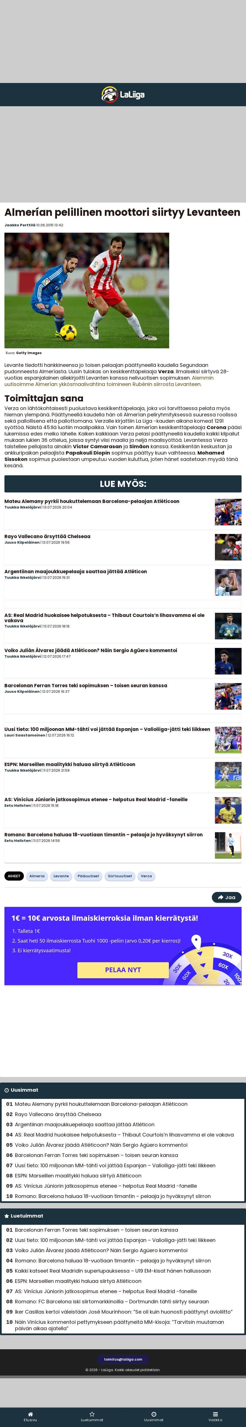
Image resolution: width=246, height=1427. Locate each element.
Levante (61, 876)
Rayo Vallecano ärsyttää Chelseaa (47, 536)
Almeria (37, 876)
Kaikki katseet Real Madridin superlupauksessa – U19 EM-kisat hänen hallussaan (113, 1270)
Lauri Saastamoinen (24, 735)
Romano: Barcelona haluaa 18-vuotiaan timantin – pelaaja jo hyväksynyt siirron (103, 834)
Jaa (226, 897)
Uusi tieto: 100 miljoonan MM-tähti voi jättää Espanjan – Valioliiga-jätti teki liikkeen (107, 729)
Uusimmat (24, 1090)
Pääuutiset (88, 876)
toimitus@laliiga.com (123, 1359)
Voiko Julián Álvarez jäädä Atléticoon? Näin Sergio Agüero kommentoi (90, 650)
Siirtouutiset (120, 876)
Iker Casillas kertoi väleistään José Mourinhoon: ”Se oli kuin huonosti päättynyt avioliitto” (124, 1311)
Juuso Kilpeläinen (22, 542)
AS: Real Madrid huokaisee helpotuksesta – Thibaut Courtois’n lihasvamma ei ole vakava (104, 618)
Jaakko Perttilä (19, 225)
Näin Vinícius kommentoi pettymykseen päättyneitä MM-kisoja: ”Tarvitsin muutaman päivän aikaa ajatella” (119, 1325)
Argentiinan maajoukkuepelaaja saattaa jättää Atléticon (75, 571)
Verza (146, 876)
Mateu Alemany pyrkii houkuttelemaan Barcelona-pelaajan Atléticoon (91, 501)
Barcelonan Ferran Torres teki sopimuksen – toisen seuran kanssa (85, 685)
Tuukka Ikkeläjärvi (22, 507)
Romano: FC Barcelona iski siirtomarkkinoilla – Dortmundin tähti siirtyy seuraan (112, 1301)
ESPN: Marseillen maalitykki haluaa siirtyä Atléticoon (69, 764)
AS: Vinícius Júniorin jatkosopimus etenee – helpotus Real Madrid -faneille (95, 799)
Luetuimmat (27, 1216)
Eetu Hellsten (17, 805)
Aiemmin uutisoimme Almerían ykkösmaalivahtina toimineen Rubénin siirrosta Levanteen (109, 381)
